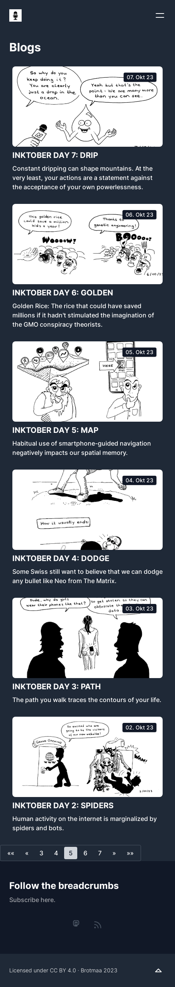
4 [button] (56, 853)
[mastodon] (76, 924)
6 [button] (85, 853)
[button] (11, 853)
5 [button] (71, 853)
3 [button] (41, 853)
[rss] (98, 925)
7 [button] (100, 853)
